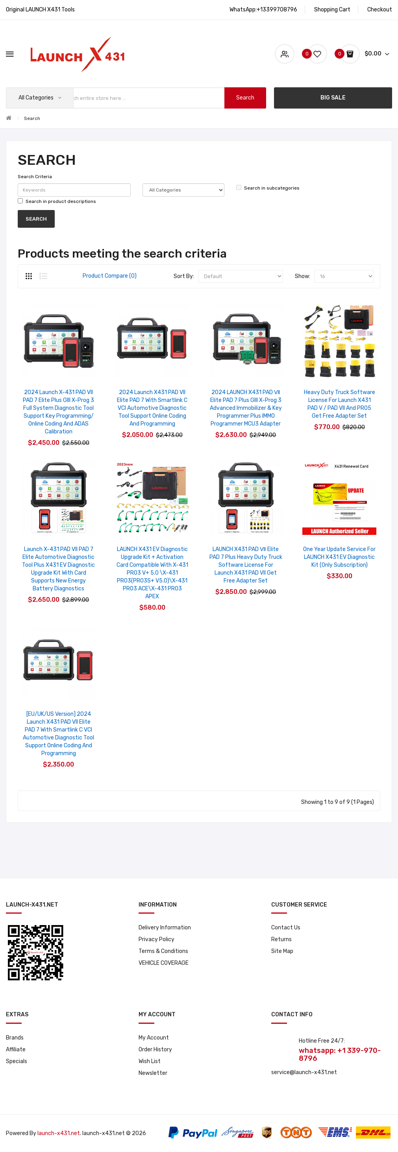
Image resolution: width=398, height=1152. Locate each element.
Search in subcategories (268, 188)
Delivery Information (165, 927)
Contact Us (285, 927)
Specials (16, 1061)
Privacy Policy (156, 939)
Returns (281, 939)
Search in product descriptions (57, 201)
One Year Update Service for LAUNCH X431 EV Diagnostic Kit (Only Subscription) (339, 557)
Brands (15, 1037)
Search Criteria (35, 176)
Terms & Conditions (163, 951)
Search (32, 118)
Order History (155, 1049)
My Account (154, 1037)
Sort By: (184, 276)
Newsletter (153, 1073)
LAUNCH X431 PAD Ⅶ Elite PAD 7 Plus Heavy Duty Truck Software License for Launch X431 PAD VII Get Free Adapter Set (245, 565)
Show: (302, 276)
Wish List (150, 1061)
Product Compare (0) (110, 276)
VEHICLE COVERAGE (164, 963)
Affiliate (16, 1049)
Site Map (282, 951)
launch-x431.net (58, 1133)
